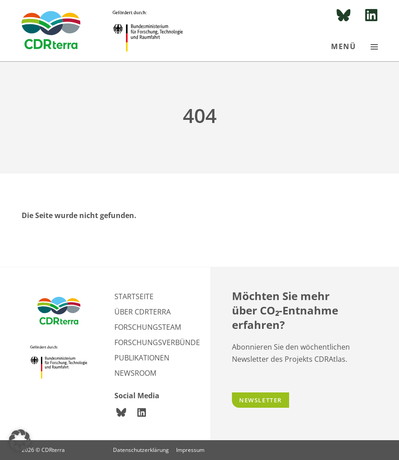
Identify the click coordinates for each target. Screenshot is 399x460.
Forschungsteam (147, 327)
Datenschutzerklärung (141, 450)
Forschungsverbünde (157, 342)
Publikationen (141, 358)
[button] (20, 440)
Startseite (134, 296)
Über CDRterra (142, 312)
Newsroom (135, 373)
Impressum (190, 450)
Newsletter (260, 400)
